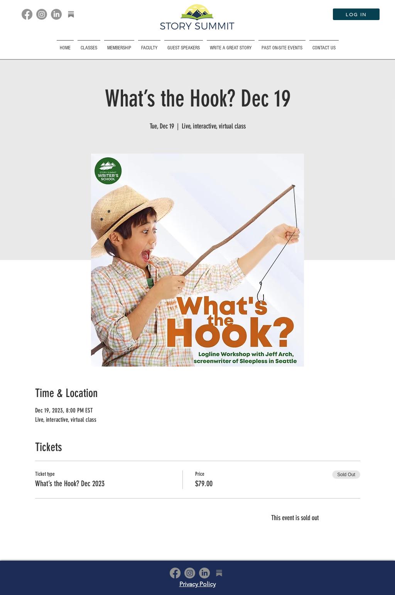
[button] (282, 44)
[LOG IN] (356, 14)
